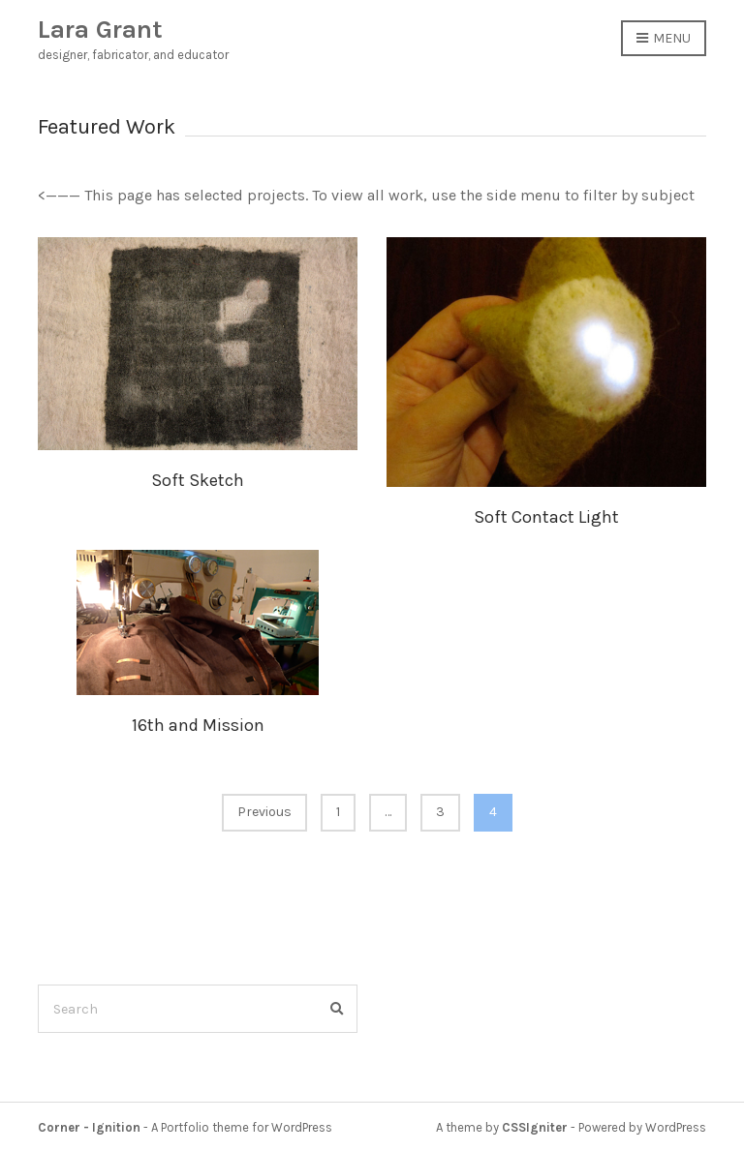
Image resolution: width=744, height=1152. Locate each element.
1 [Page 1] (338, 811)
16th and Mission (198, 725)
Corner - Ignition (89, 1127)
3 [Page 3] (440, 811)
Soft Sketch (197, 480)
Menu (663, 39)
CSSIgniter (535, 1127)
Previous (264, 811)
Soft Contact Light (546, 517)
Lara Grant (100, 30)
